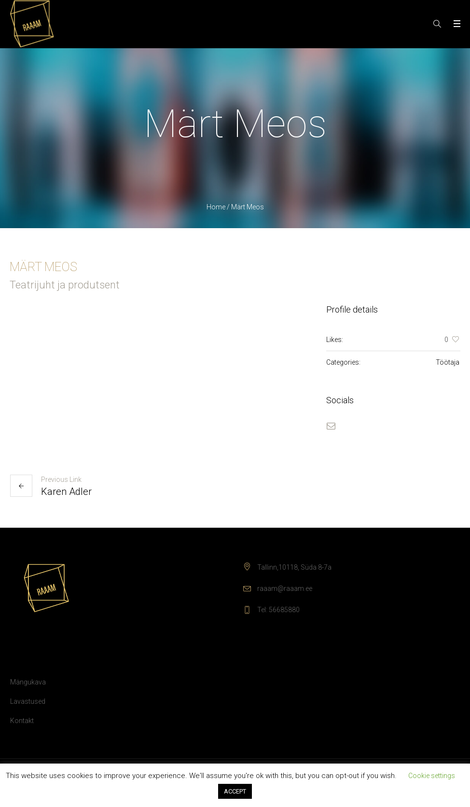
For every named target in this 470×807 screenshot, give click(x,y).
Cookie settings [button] (431, 776)
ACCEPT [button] (235, 791)
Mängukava (28, 682)
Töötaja (447, 362)
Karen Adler (66, 491)
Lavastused (27, 701)
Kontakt (22, 721)
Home (216, 207)
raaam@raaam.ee (284, 588)
